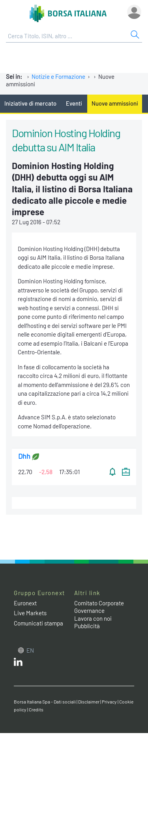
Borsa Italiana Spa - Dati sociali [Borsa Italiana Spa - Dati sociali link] (45, 701)
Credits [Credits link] (36, 709)
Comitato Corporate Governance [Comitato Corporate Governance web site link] (99, 606)
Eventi (74, 103)
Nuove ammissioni (115, 103)
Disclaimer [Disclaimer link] (88, 701)
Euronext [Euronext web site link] (25, 603)
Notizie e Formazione (58, 76)
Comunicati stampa (38, 623)
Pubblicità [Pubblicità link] (87, 625)
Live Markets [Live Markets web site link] (30, 612)
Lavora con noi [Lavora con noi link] (93, 618)
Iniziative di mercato (30, 103)
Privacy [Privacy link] (109, 701)
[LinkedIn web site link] (18, 663)
